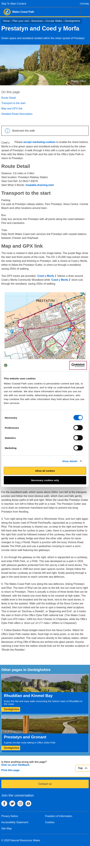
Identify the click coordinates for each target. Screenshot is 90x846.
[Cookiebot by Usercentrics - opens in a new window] (78, 365)
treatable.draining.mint (40, 185)
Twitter (12, 803)
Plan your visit (20, 21)
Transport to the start (13, 103)
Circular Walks (53, 21)
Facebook (4, 803)
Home (6, 21)
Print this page (10, 770)
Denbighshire (72, 21)
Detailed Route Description (16, 114)
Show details (69, 461)
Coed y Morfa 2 (61, 279)
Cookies (49, 822)
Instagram (20, 803)
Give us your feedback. (15, 764)
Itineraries (37, 21)
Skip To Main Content (13, 3)
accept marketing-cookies (39, 142)
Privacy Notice (9, 816)
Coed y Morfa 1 (46, 276)
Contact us (45, 784)
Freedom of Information (58, 816)
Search (76, 11)
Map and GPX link (11, 108)
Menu (85, 11)
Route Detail (8, 97)
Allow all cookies (45, 470)
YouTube (28, 803)
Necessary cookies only (45, 480)
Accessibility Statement (14, 822)
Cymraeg (84, 3)
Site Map (6, 828)
